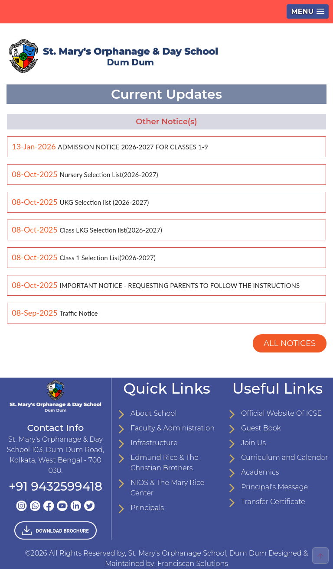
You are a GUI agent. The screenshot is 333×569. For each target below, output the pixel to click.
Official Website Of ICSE (281, 413)
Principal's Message (274, 487)
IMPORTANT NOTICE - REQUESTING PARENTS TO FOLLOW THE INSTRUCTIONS (179, 285)
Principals (147, 508)
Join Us (253, 443)
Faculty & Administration (173, 428)
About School (153, 413)
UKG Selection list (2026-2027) (104, 202)
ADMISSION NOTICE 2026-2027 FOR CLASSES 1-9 (133, 147)
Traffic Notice (78, 313)
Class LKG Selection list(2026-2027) (110, 230)
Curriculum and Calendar (284, 457)
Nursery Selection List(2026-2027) (108, 174)
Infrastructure (154, 443)
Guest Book (261, 428)
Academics (260, 472)
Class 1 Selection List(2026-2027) (107, 258)
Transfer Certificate (273, 502)
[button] (308, 11)
